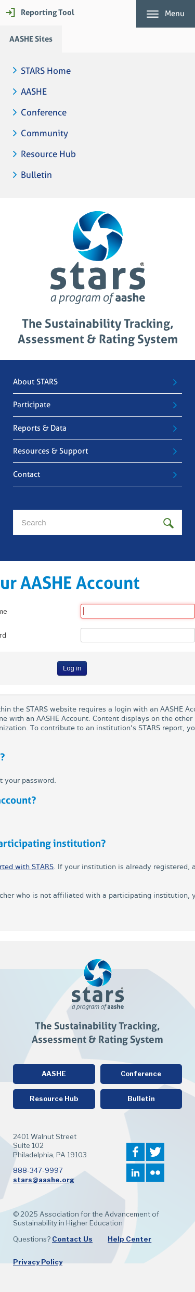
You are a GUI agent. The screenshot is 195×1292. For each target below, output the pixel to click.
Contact (26, 474)
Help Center (129, 1239)
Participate (31, 404)
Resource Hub (48, 154)
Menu (175, 13)
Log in (72, 668)
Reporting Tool (47, 12)
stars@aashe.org (43, 1179)
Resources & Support (50, 451)
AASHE (34, 91)
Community (44, 133)
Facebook (135, 1152)
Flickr (155, 1173)
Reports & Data (40, 428)
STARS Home (46, 71)
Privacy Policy (37, 1262)
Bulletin (36, 175)
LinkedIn (135, 1173)
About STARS (35, 381)
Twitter (155, 1152)
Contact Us (72, 1239)
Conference (44, 112)
